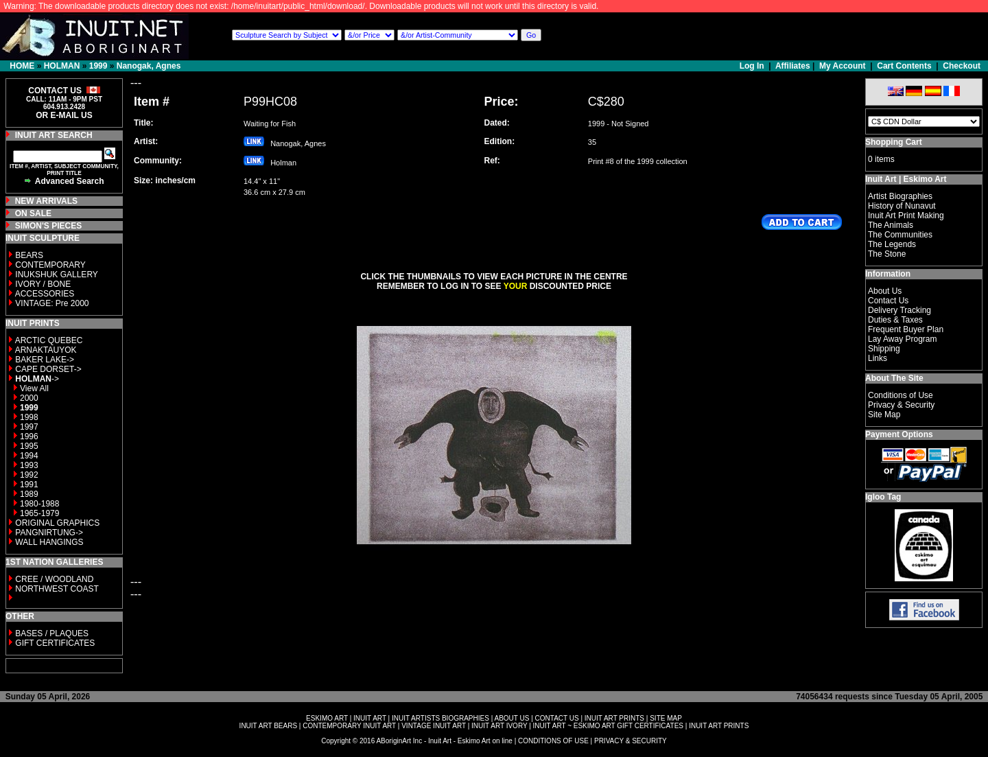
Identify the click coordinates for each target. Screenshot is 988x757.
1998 (29, 417)
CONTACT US (557, 718)
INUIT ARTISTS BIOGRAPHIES (440, 718)
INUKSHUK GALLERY (56, 274)
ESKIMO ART (327, 718)
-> (37, 379)
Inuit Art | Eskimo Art (905, 179)
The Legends (892, 244)
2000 (29, 398)
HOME (22, 66)
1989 (29, 494)
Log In (753, 66)
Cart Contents (904, 66)
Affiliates (792, 66)
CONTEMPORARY (50, 265)
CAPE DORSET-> (48, 369)
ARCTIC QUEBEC (49, 340)
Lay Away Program (902, 339)
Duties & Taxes (895, 320)
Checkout (961, 66)
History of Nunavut (902, 206)
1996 (29, 436)
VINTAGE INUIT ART (433, 726)
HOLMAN (62, 66)
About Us (885, 291)
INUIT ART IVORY (499, 726)
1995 (29, 446)
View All (34, 388)
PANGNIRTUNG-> (49, 532)
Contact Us (888, 300)
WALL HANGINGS (49, 542)
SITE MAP (666, 718)
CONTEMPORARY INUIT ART (349, 726)
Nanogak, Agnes (149, 66)
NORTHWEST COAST (56, 589)
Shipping (884, 348)
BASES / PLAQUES (52, 633)
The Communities (900, 235)
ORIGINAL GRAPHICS (57, 523)
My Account (842, 66)
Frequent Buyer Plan (905, 329)
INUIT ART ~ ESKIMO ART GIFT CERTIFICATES (608, 726)
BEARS (29, 255)
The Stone (887, 254)
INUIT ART (369, 718)
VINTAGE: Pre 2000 (52, 303)
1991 (29, 484)
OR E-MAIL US (64, 115)
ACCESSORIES (45, 294)
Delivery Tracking (899, 310)
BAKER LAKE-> (44, 359)
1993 (29, 465)
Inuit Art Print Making (906, 215)
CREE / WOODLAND (53, 579)
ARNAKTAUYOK (46, 350)
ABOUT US (511, 718)
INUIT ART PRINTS (614, 718)
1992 (29, 475)
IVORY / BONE (43, 284)
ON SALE (33, 213)
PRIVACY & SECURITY (630, 741)
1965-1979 (39, 513)
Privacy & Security (901, 405)
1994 (29, 456)
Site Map (884, 414)
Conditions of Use (900, 395)
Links (877, 358)
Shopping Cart (893, 142)
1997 (29, 427)
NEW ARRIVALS (46, 201)
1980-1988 (39, 504)
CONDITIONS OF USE (553, 741)
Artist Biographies (900, 196)
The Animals (890, 225)
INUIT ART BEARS (268, 726)
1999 (98, 66)
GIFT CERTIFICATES (55, 643)
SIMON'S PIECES (48, 226)
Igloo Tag (883, 497)
